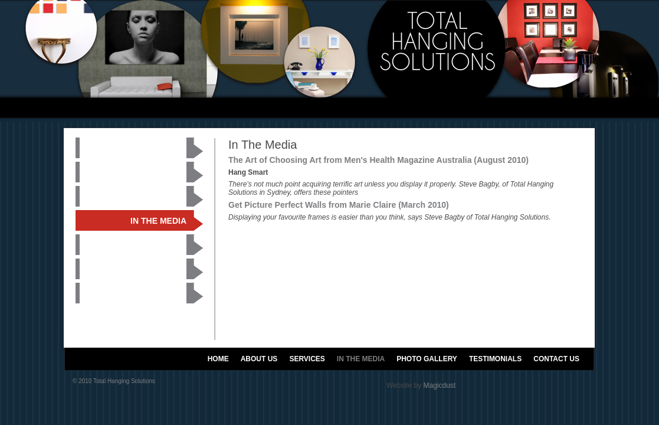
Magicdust (439, 385)
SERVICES (306, 359)
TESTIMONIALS (495, 359)
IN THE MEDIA (361, 359)
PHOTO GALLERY (426, 359)
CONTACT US (556, 359)
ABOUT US (259, 359)
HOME (218, 359)
